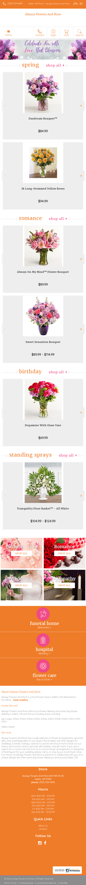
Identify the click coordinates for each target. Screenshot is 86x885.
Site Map (64, 883)
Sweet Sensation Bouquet (43, 342)
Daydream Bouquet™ (43, 118)
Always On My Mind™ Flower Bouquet (43, 271)
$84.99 (43, 131)
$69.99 (43, 438)
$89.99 (43, 284)
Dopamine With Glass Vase (43, 425)
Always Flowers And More (43, 14)
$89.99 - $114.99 (43, 354)
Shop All (53, 65)
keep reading (20, 699)
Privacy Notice (26, 883)
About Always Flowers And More (20, 691)
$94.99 (43, 201)
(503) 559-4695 (15, 3)
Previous (4, 106)
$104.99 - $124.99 (43, 521)
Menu (8, 35)
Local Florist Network (46, 883)
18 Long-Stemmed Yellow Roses (43, 188)
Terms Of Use (10, 883)
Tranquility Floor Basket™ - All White (43, 508)
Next (82, 106)
